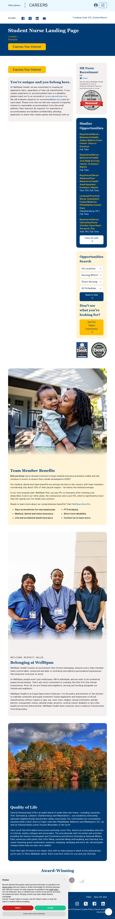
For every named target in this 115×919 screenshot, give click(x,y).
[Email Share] (44, 18)
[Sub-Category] (92, 282)
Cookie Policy (87, 909)
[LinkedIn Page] (103, 903)
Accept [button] (50, 908)
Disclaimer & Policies (71, 909)
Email (83, 78)
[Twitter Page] (86, 903)
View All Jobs (92, 239)
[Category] (92, 275)
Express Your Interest (27, 46)
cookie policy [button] (53, 890)
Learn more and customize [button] (34, 914)
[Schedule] (92, 288)
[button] (64, 879)
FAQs (88, 897)
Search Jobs (91, 296)
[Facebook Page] (94, 903)
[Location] (92, 268)
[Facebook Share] (23, 18)
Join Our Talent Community (91, 327)
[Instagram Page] (77, 903)
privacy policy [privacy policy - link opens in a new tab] (7, 887)
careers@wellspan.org (56, 96)
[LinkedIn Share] (37, 18)
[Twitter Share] (30, 18)
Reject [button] (17, 908)
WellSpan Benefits (81, 504)
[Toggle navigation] (103, 5)
